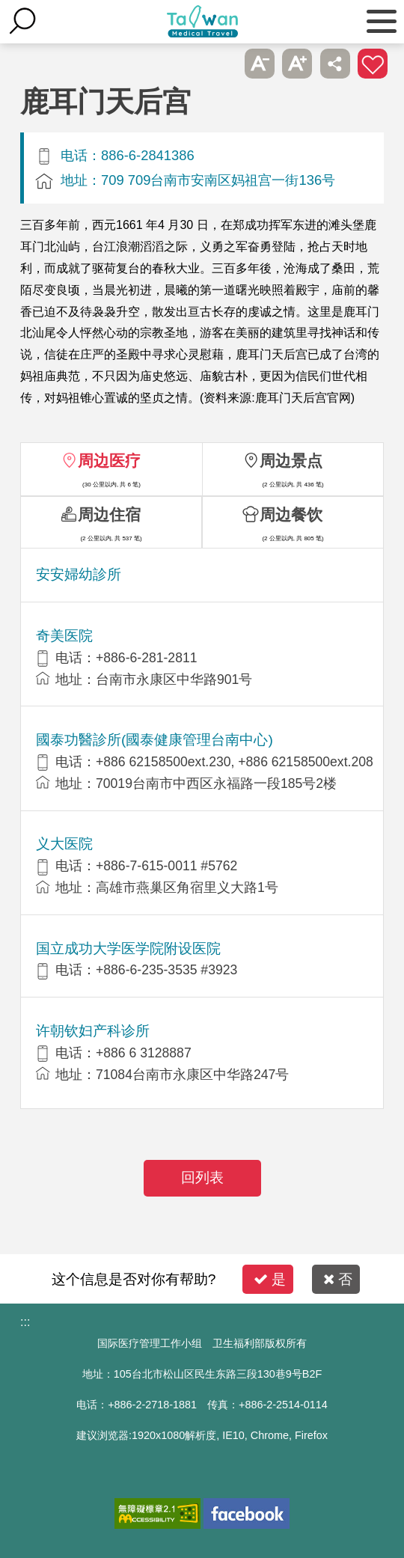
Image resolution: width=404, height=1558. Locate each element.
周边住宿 (109, 514)
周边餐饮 (291, 514)
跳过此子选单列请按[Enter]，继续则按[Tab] (221, 64)
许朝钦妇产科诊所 (93, 1031)
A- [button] (260, 64)
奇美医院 (64, 636)
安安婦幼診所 (78, 574)
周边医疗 (109, 460)
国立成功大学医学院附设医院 (128, 948)
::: (25, 1322)
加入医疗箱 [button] (373, 64)
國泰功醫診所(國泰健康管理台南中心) (154, 740)
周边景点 (291, 460)
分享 (335, 64)
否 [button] (337, 1279)
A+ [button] (297, 64)
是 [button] (270, 1279)
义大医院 (64, 844)
